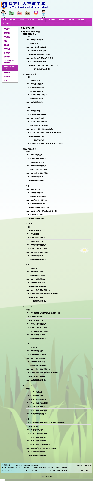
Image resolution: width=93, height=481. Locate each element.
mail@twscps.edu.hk (63, 470)
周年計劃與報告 (9, 66)
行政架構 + (7, 53)
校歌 (5, 41)
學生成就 (31, 20)
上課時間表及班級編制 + (9, 61)
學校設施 (7, 49)
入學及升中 (51, 20)
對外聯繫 (81, 20)
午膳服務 (7, 72)
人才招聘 (6, 24)
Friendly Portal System (47, 476)
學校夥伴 (62, 20)
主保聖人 (7, 45)
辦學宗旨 (7, 33)
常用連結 (71, 20)
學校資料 (13, 20)
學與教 (22, 20)
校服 (5, 80)
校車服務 (7, 76)
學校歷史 (7, 37)
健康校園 (41, 20)
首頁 (4, 20)
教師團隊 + (7, 57)
